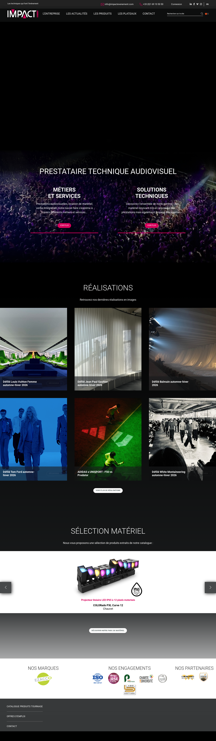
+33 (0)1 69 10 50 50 (151, 4)
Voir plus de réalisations (108, 497)
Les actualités (76, 13)
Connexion (176, 4)
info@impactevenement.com (117, 4)
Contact (149, 13)
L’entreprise (51, 13)
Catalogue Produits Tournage (25, 716)
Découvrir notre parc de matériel (108, 639)
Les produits (103, 13)
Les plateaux (127, 13)
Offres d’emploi (16, 726)
